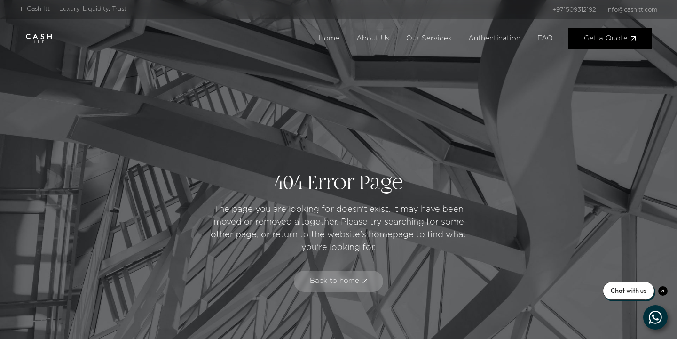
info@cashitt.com (631, 10)
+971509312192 (574, 10)
